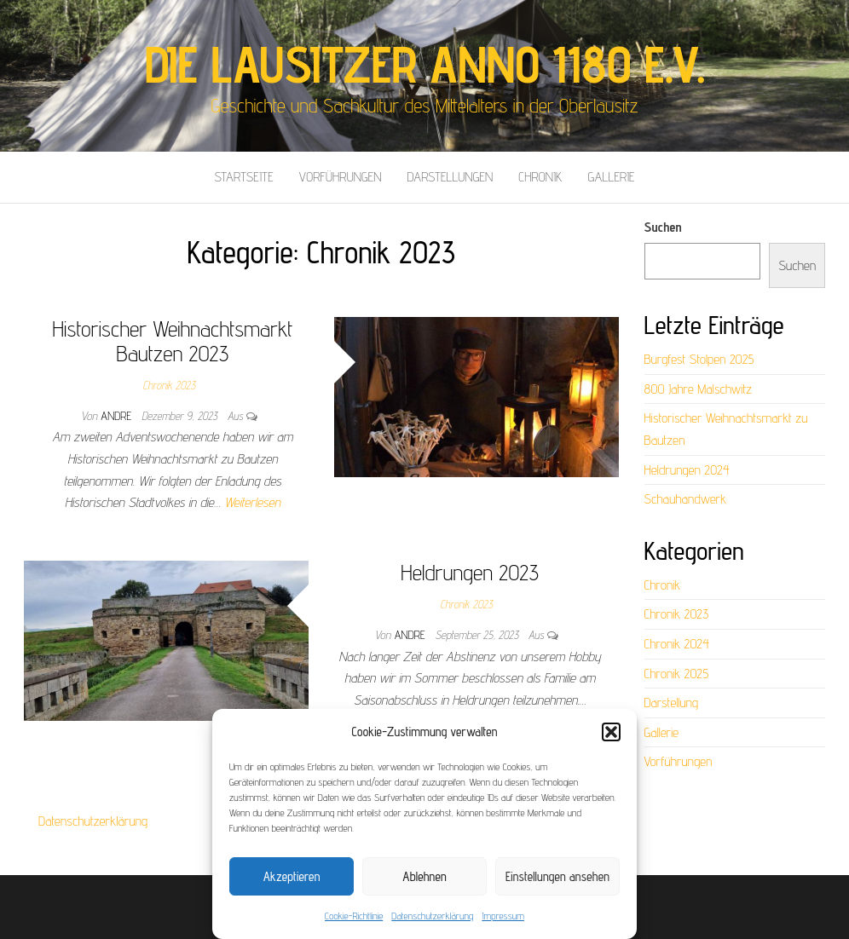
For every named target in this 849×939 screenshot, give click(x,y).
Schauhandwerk (685, 499)
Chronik (540, 177)
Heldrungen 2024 (687, 470)
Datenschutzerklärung (432, 915)
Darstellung (671, 702)
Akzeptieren (292, 876)
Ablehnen (424, 876)
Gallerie (610, 177)
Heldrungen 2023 (470, 572)
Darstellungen (450, 177)
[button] (611, 731)
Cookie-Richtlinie (354, 915)
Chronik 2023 (169, 385)
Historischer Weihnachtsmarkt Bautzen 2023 (173, 340)
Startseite (243, 177)
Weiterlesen (252, 502)
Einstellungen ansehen (557, 876)
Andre (118, 416)
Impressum (503, 915)
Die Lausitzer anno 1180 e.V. (424, 64)
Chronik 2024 (676, 644)
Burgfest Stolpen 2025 (699, 359)
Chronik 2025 (676, 673)
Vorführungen (340, 177)
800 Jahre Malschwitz (698, 389)
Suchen (663, 227)
